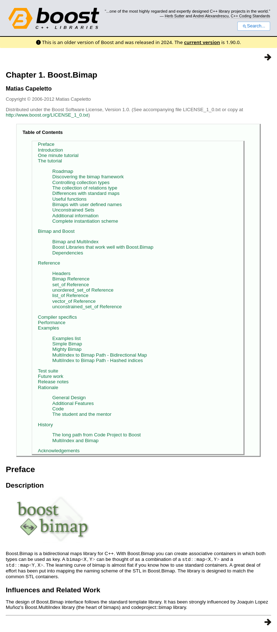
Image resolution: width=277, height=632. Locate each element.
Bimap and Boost (56, 231)
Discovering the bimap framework (88, 176)
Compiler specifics (57, 317)
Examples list (66, 338)
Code (58, 408)
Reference (49, 263)
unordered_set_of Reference (83, 290)
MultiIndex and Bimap (75, 440)
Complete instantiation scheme (85, 221)
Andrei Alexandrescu (211, 16)
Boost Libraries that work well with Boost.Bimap (102, 247)
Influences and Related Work (53, 589)
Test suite (48, 371)
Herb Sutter (175, 16)
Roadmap (62, 171)
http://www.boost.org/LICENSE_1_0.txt (47, 115)
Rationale (48, 387)
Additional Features (73, 403)
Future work (50, 376)
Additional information (75, 215)
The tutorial (50, 161)
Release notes (53, 381)
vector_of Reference (74, 301)
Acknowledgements (59, 450)
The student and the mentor (81, 414)
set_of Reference (70, 284)
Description (25, 485)
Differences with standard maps (85, 193)
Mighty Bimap (67, 349)
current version (202, 42)
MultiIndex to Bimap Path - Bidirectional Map (99, 355)
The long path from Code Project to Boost (96, 434)
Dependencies (67, 253)
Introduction (50, 150)
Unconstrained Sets (73, 210)
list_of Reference (70, 295)
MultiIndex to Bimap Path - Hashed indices (97, 360)
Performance (51, 322)
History (45, 424)
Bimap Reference (70, 279)
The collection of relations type (84, 188)
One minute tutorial (58, 155)
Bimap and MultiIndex (75, 241)
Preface (46, 144)
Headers (61, 273)
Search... (253, 26)
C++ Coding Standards (250, 16)
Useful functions (69, 199)
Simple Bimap (67, 343)
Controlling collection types (81, 182)
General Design (69, 397)
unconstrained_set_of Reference (87, 306)
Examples (48, 328)
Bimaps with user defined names (87, 204)
